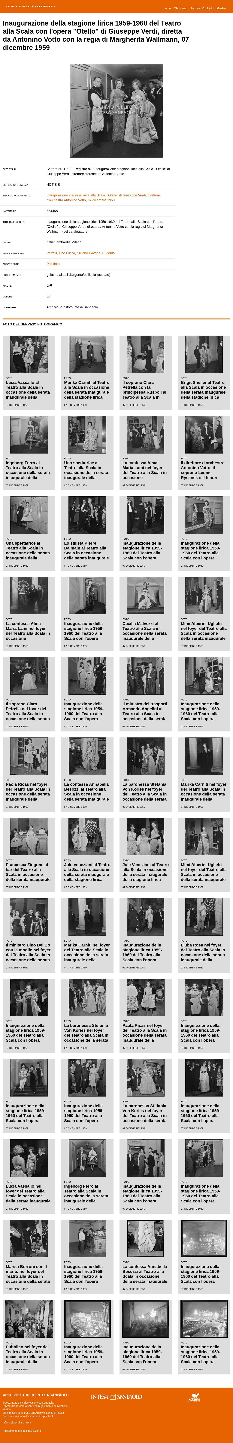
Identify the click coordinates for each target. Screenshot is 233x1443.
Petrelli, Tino (56, 253)
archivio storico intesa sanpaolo (39, 6)
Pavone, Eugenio (102, 253)
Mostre (221, 8)
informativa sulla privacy (17, 1422)
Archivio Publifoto (201, 8)
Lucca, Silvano (77, 253)
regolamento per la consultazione (22, 1430)
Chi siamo (180, 8)
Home (167, 8)
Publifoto (53, 264)
